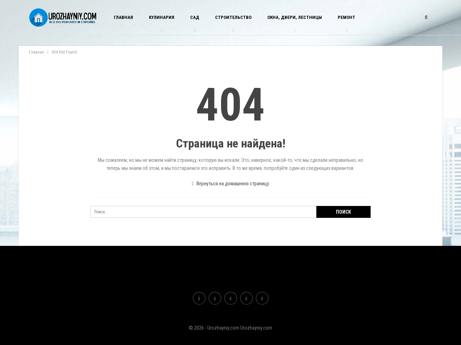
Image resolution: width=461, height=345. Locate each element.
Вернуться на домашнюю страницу (230, 183)
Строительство (233, 17)
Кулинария (161, 17)
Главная (123, 17)
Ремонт (346, 17)
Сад (194, 17)
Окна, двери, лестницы (294, 17)
